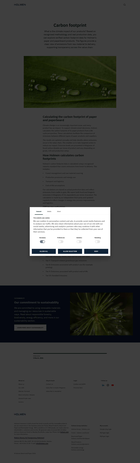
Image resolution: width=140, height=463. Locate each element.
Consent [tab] (42, 211)
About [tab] (62, 211)
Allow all (46, 252)
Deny (94, 252)
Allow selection (70, 252)
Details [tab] (52, 211)
